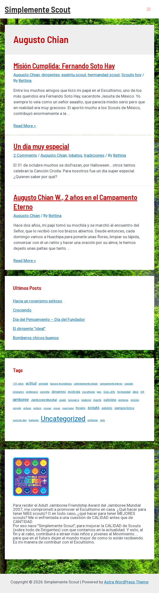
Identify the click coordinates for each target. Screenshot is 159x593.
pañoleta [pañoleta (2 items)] (110, 400)
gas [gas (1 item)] (99, 391)
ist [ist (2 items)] (142, 391)
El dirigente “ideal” (29, 328)
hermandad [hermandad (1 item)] (123, 391)
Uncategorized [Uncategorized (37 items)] (63, 419)
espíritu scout (73, 74)
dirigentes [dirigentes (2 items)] (59, 391)
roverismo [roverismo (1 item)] (68, 408)
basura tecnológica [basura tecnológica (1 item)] (61, 383)
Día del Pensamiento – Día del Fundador (49, 319)
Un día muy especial (41, 146)
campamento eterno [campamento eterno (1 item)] (111, 383)
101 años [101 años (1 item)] (18, 383)
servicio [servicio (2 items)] (106, 408)
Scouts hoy (131, 74)
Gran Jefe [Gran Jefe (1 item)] (109, 391)
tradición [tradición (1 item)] (34, 420)
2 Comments (25, 155)
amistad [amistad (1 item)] (43, 383)
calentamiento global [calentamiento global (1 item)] (86, 383)
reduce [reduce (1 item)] (27, 408)
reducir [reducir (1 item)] (37, 408)
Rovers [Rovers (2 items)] (80, 408)
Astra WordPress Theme (126, 582)
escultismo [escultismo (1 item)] (88, 391)
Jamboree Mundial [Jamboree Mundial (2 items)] (44, 400)
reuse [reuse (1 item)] (56, 408)
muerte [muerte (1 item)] (97, 400)
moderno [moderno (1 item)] (86, 400)
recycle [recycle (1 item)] (17, 408)
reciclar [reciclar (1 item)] (134, 400)
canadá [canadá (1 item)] (128, 383)
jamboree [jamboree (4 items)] (21, 399)
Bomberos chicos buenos (36, 337)
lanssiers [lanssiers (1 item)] (73, 400)
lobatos (75, 155)
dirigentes (50, 74)
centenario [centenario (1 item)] (32, 391)
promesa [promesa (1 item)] (123, 400)
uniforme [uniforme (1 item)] (93, 420)
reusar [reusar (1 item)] (47, 408)
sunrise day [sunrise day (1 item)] (20, 420)
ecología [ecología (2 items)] (74, 391)
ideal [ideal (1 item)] (135, 391)
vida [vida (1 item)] (102, 420)
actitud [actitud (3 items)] (31, 383)
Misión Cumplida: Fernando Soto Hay (64, 65)
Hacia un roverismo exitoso (37, 301)
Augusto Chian (26, 74)
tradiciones (94, 155)
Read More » (24, 125)
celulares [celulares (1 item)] (18, 391)
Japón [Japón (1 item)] (62, 400)
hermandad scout (104, 74)
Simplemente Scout (38, 9)
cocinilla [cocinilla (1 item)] (44, 391)
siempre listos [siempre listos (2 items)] (124, 408)
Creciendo (22, 310)
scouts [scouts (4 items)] (93, 408)
